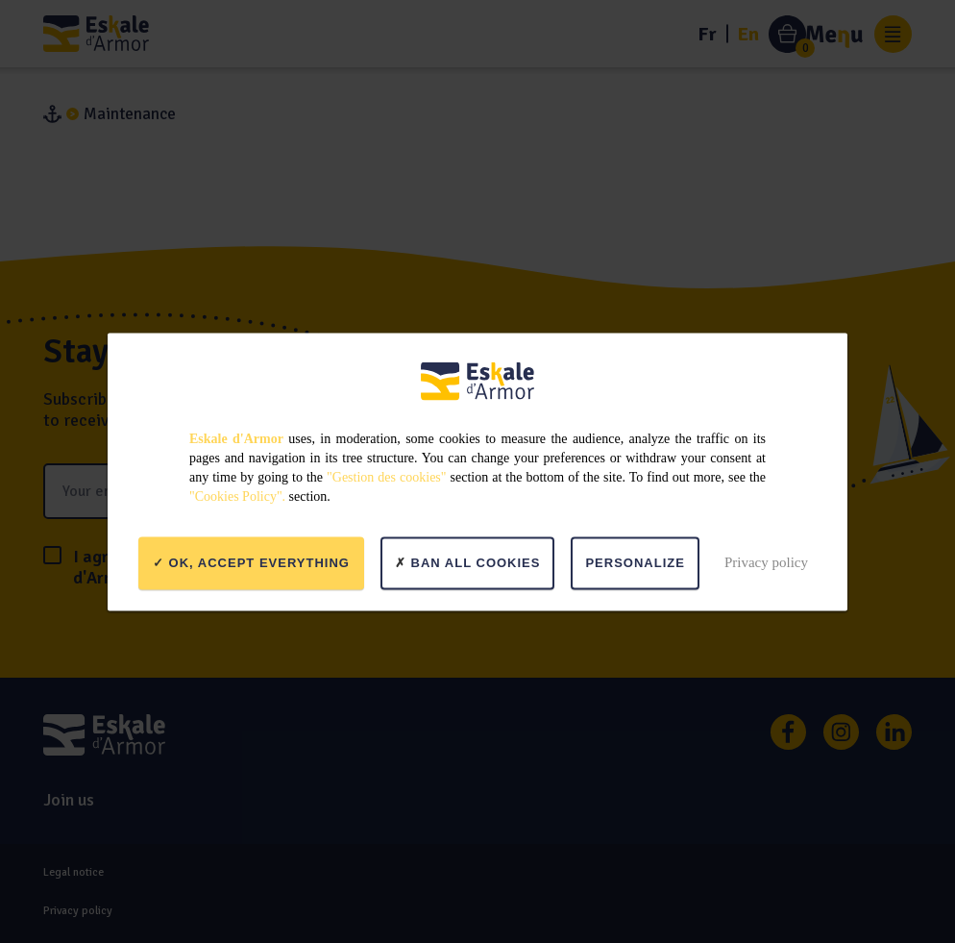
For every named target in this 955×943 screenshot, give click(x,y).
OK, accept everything (251, 563)
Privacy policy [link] (766, 562)
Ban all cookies (468, 563)
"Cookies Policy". (237, 495)
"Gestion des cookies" (386, 476)
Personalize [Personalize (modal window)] (634, 563)
